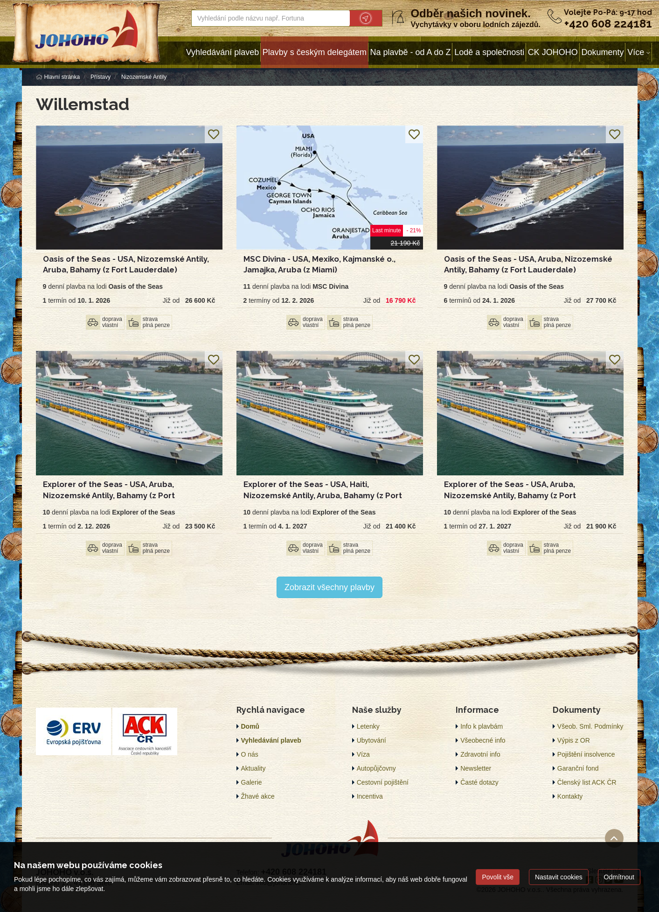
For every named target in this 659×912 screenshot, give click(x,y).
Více (635, 52)
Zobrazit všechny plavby (329, 587)
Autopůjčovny (376, 768)
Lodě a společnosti (489, 52)
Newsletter (475, 768)
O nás (249, 754)
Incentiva (370, 796)
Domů (250, 726)
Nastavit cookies (559, 877)
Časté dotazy (479, 782)
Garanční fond (578, 768)
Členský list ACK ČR (587, 782)
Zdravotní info (480, 754)
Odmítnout (619, 877)
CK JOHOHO (553, 52)
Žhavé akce (258, 796)
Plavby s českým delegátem (315, 52)
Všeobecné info (483, 740)
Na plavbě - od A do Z (410, 52)
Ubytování (371, 740)
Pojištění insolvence (586, 754)
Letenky (368, 726)
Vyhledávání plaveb (222, 52)
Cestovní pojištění (383, 782)
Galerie (251, 782)
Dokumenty (602, 52)
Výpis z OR (573, 740)
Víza (363, 754)
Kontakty (570, 796)
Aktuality (253, 768)
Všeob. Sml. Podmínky (590, 726)
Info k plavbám (481, 726)
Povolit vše (497, 877)
